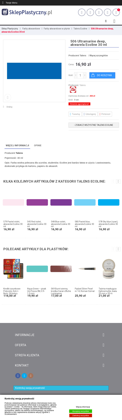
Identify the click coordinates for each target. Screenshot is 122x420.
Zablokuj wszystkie (80, 415)
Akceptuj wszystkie (80, 411)
